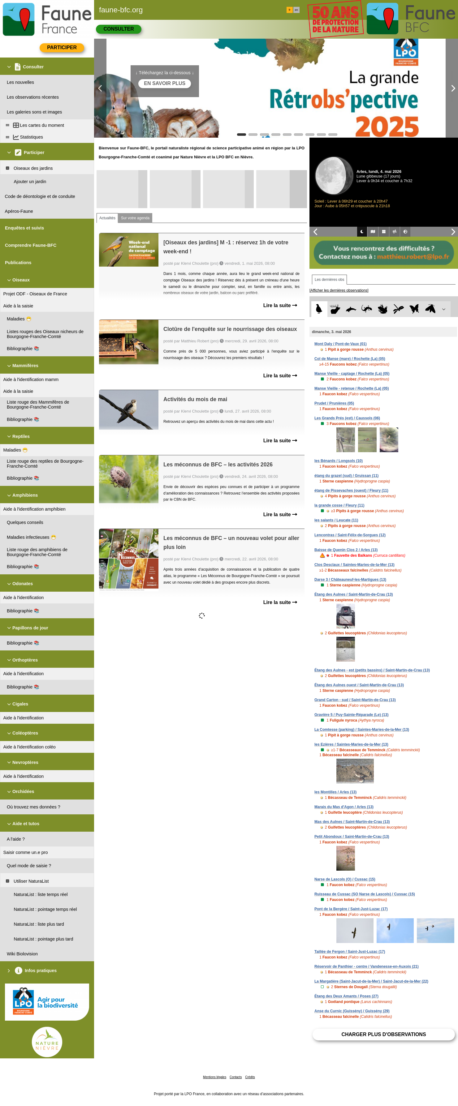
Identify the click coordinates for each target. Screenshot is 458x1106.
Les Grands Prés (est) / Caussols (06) (347, 418)
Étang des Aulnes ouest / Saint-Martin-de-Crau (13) (359, 685)
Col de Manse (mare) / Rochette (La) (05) (349, 359)
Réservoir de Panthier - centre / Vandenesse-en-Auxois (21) (366, 966)
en (296, 9)
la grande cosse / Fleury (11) (339, 505)
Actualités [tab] (107, 218)
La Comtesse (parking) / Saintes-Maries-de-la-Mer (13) (361, 729)
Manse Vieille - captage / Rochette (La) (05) (352, 373)
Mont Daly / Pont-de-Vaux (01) (340, 344)
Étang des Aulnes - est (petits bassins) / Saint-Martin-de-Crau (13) (372, 670)
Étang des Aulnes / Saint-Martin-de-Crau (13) (353, 594)
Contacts (236, 1077)
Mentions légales (214, 1077)
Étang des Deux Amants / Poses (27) (346, 996)
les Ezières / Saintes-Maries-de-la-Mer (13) (351, 744)
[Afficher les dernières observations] (339, 290)
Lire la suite (280, 305)
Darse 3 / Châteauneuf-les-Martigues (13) (350, 579)
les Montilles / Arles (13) (335, 792)
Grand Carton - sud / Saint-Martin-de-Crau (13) (355, 700)
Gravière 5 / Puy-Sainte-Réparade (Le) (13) (351, 715)
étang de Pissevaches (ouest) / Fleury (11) (351, 490)
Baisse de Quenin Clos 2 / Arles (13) (346, 550)
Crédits (250, 1077)
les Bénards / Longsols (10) (338, 461)
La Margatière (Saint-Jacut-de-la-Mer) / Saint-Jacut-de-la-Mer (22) (371, 981)
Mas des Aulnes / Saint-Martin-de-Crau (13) (352, 822)
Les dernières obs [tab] (329, 279)
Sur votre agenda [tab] (135, 218)
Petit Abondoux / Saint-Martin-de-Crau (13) (351, 836)
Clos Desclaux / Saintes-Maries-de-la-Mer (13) (354, 565)
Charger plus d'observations (383, 1034)
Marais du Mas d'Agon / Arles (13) (344, 807)
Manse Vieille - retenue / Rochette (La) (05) (351, 388)
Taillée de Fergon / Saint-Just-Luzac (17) (349, 952)
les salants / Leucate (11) (336, 520)
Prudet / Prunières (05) (334, 403)
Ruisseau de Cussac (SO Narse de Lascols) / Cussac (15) (364, 894)
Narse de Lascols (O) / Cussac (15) (344, 879)
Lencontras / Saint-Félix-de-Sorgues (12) (350, 535)
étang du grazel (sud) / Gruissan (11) (346, 476)
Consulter (118, 29)
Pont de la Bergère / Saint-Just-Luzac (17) (351, 909)
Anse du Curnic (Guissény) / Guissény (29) (352, 1011)
